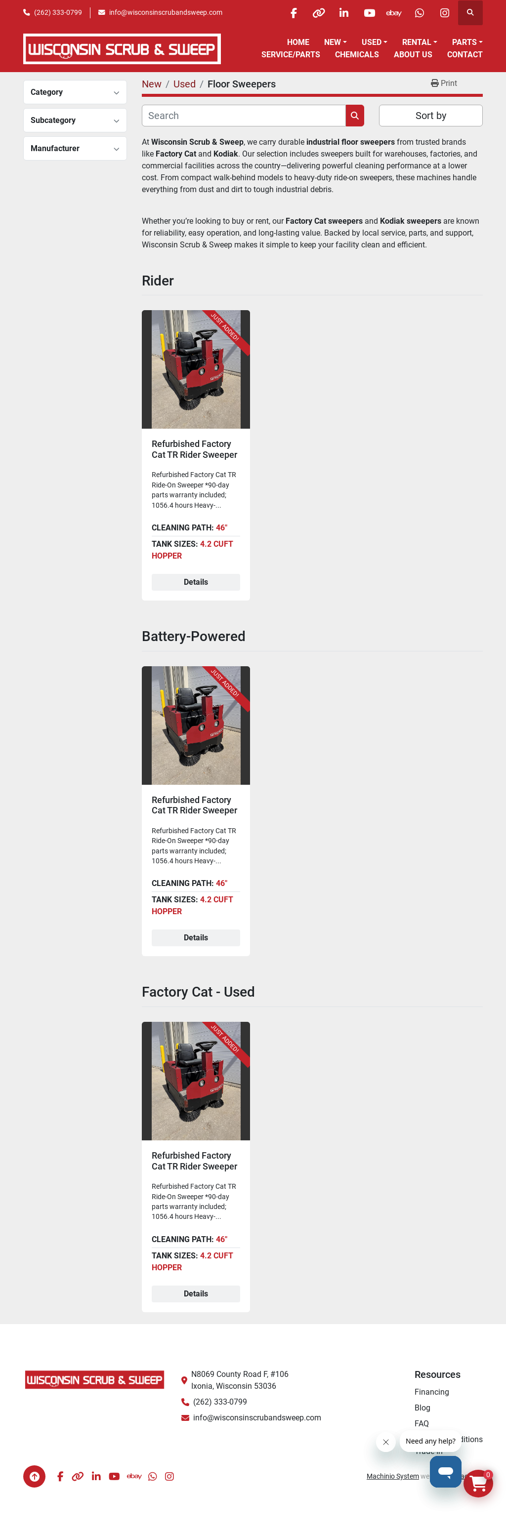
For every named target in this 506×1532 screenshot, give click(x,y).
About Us (413, 54)
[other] (318, 12)
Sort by (431, 115)
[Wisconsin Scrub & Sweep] (95, 1379)
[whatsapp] (419, 12)
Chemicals (357, 54)
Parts (464, 42)
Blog (422, 1407)
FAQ (422, 1423)
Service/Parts (290, 54)
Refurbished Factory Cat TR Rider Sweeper (194, 449)
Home (298, 42)
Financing (432, 1392)
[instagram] (444, 12)
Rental (416, 42)
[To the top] (34, 1476)
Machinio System (393, 1476)
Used (371, 42)
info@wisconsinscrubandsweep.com (165, 12)
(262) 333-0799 (58, 12)
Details (196, 582)
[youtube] (369, 12)
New (332, 42)
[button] (335, 42)
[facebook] (293, 12)
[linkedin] (344, 12)
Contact (465, 54)
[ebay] (394, 12)
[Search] (244, 115)
